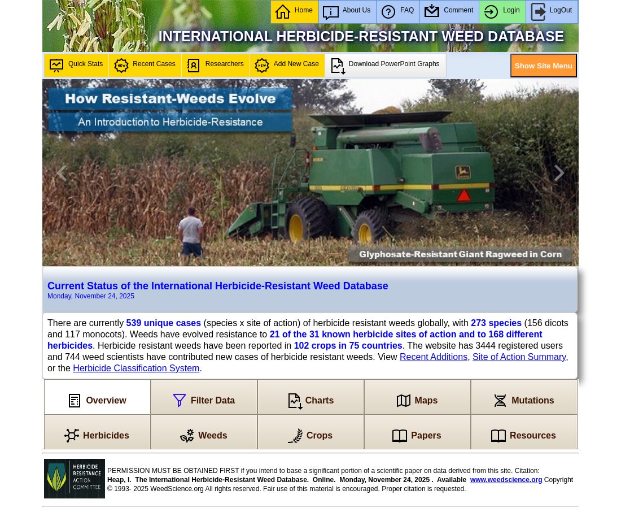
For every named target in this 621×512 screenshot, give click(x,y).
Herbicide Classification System (136, 368)
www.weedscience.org (506, 480)
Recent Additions (433, 357)
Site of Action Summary (519, 357)
